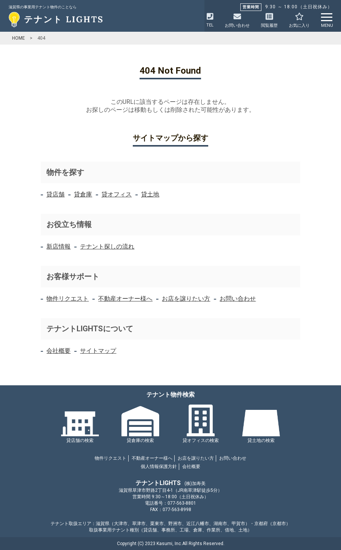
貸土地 (150, 194)
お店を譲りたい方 (186, 298)
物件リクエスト (67, 298)
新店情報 (58, 246)
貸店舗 (55, 194)
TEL (210, 20)
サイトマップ (98, 350)
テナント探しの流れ (107, 246)
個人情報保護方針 (159, 466)
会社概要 (58, 350)
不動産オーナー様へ (125, 298)
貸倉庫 (83, 194)
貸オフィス (116, 194)
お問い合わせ (238, 298)
